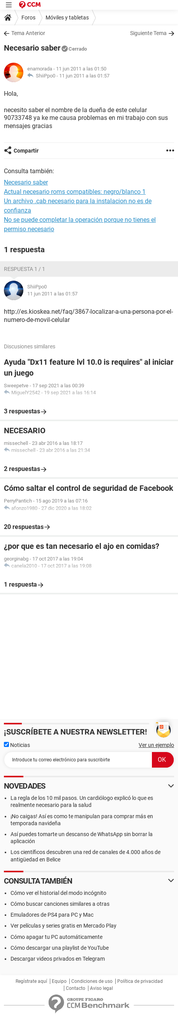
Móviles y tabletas (67, 17)
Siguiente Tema (148, 33)
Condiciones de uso (92, 981)
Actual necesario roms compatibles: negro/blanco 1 (75, 191)
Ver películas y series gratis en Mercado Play (63, 926)
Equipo (59, 981)
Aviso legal (101, 988)
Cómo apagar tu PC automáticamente (56, 937)
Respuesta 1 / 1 (24, 269)
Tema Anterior (28, 33)
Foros (28, 17)
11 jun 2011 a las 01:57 (84, 76)
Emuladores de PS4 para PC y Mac (52, 915)
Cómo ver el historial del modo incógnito (58, 893)
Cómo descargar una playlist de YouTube (60, 948)
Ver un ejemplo (156, 745)
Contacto (75, 988)
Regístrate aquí (31, 981)
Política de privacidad (140, 981)
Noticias (17, 745)
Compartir (26, 151)
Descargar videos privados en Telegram (58, 959)
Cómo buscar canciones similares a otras (60, 904)
